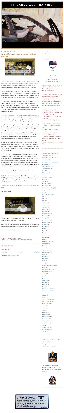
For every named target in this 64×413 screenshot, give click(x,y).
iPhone (44, 239)
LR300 (44, 254)
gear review (45, 211)
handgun (44, 226)
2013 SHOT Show (46, 155)
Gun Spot (44, 218)
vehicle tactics (45, 323)
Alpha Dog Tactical (47, 341)
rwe (43, 293)
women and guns (46, 329)
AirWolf (44, 181)
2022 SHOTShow (46, 168)
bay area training (46, 183)
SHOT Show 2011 (46, 299)
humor (44, 230)
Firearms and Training (32, 4)
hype (43, 233)
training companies (47, 316)
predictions (45, 275)
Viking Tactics (45, 344)
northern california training (49, 265)
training (29, 239)
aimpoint (44, 179)
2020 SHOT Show (46, 166)
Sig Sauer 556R (46, 303)
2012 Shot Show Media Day (49, 153)
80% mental (45, 172)
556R (43, 170)
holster (44, 228)
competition (45, 190)
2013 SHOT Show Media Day (49, 157)
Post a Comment (5, 249)
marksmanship (46, 256)
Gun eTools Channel (47, 54)
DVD (43, 200)
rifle (43, 286)
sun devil (44, 306)
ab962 (43, 175)
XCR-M (44, 331)
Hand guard (45, 224)
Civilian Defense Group (48, 188)
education (44, 203)
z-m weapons (45, 333)
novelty (44, 267)
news (43, 263)
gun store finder (46, 220)
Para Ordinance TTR (47, 269)
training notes (45, 318)
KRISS (44, 248)
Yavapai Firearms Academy (49, 346)
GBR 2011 (45, 207)
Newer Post (4, 252)
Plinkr (52, 70)
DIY (43, 196)
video (43, 325)
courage (44, 192)
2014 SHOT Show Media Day (49, 162)
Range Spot (45, 280)
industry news (45, 235)
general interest (46, 213)
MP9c (43, 260)
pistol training (21, 239)
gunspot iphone (46, 222)
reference (44, 284)
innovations (45, 237)
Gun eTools (45, 215)
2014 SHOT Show (46, 160)
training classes (46, 314)
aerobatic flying (46, 177)
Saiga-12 (44, 297)
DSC (43, 198)
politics (44, 273)
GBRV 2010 (45, 209)
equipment (45, 205)
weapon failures (46, 327)
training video (45, 321)
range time (45, 282)
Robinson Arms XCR (47, 288)
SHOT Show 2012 (46, 301)
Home (20, 252)
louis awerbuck (11, 239)
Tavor (43, 310)
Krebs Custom (45, 245)
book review (45, 185)
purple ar (44, 278)
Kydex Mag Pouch (47, 250)
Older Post (37, 252)
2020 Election (45, 164)
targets (44, 308)
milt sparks (45, 258)
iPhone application (46, 241)
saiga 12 (44, 295)
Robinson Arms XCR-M (48, 291)
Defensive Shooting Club (48, 194)
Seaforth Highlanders (50, 365)
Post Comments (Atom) (13, 255)
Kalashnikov (45, 243)
